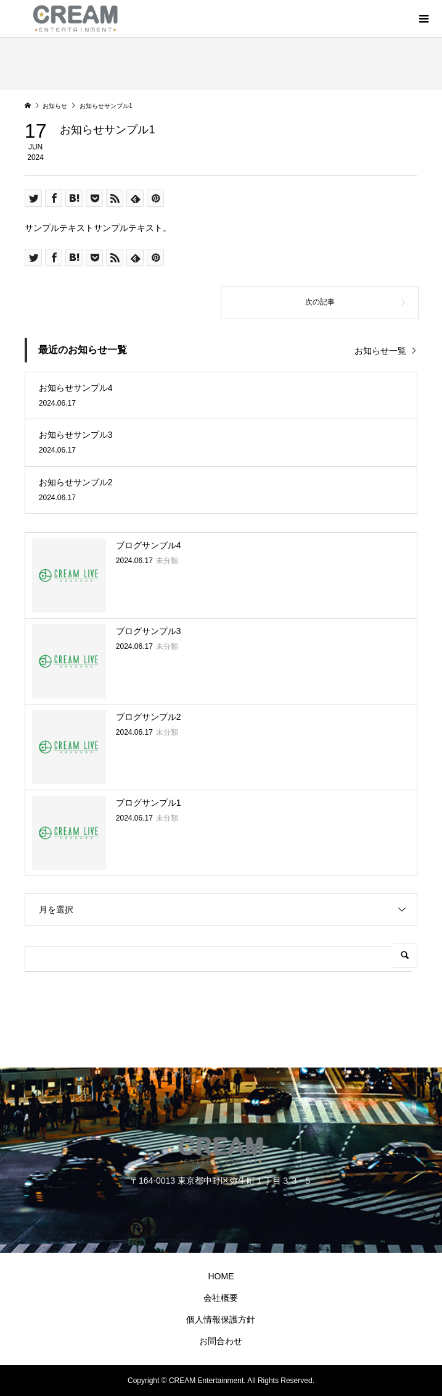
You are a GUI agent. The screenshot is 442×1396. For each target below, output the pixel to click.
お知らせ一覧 (380, 351)
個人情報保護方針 (220, 1319)
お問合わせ (220, 1341)
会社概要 (220, 1298)
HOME (221, 1276)
